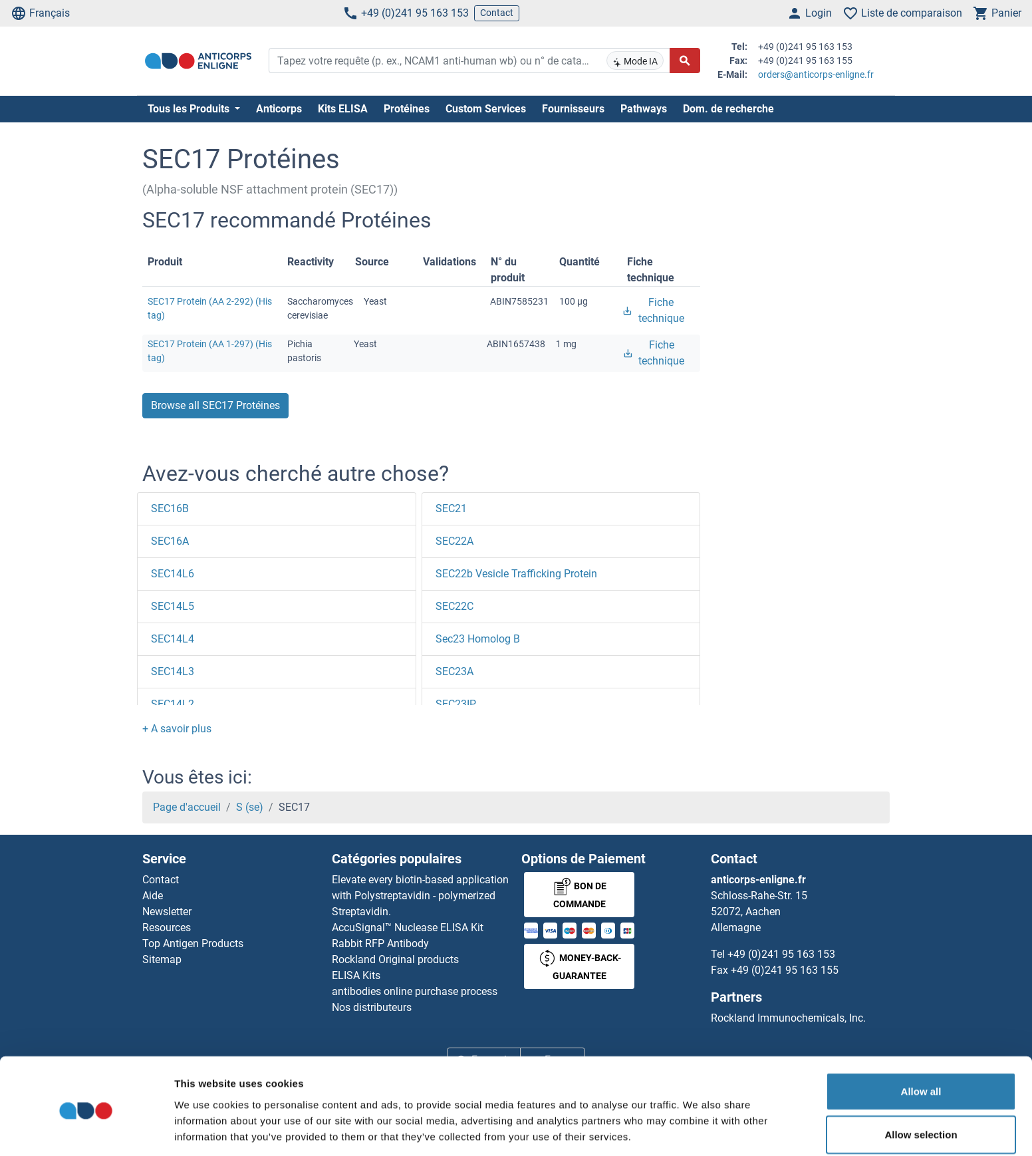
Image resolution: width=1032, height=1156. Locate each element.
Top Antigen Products (192, 943)
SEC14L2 (172, 704)
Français (40, 13)
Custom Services (486, 108)
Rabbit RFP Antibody (380, 943)
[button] (176, 728)
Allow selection (920, 1085)
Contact (496, 12)
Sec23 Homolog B (478, 639)
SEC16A (170, 541)
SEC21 (451, 508)
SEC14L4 (172, 639)
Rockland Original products (395, 959)
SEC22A (454, 541)
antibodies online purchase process (414, 991)
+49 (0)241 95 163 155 (784, 970)
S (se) (249, 807)
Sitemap (162, 959)
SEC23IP (456, 704)
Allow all (921, 1041)
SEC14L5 (172, 606)
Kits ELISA (343, 108)
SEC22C (454, 606)
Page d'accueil (187, 807)
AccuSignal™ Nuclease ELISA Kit (407, 927)
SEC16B (170, 508)
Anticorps (279, 108)
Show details (698, 1129)
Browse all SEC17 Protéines (215, 405)
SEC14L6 (172, 573)
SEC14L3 (172, 671)
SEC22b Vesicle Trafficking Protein (516, 573)
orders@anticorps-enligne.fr (816, 74)
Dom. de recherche (728, 108)
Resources (166, 927)
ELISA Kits (356, 975)
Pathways (643, 108)
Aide (152, 895)
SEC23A (454, 671)
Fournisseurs (573, 108)
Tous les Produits (190, 108)
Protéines (407, 108)
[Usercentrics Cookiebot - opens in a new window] (86, 1130)
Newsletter (167, 911)
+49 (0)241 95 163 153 (405, 13)
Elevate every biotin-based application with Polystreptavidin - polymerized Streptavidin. (420, 895)
